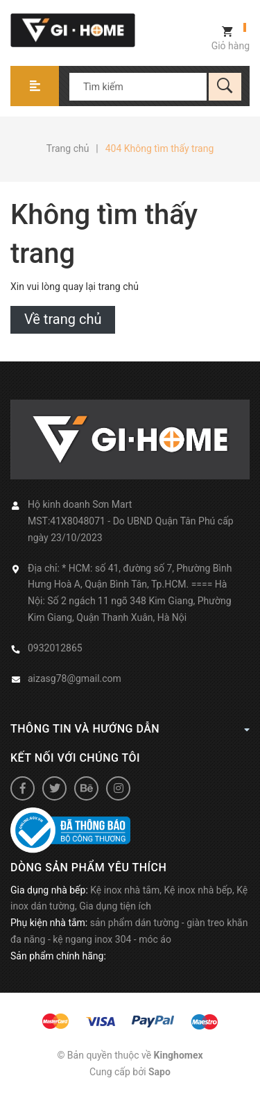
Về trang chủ (62, 319)
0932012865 (55, 647)
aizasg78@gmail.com (74, 678)
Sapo (159, 1071)
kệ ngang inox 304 (92, 939)
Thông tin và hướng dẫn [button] (130, 728)
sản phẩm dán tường (135, 922)
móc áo (155, 939)
